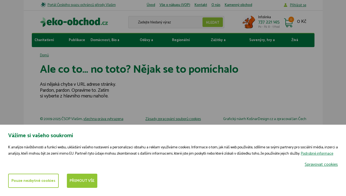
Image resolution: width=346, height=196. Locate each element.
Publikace (77, 40)
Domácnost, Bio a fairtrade (105, 42)
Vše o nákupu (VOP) (175, 5)
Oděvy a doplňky (146, 42)
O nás (215, 5)
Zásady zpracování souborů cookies (173, 119)
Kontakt (201, 5)
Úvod (151, 5)
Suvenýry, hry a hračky (262, 42)
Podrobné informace (317, 154)
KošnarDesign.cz (260, 119)
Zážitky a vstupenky (220, 42)
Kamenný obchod (238, 5)
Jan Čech (299, 119)
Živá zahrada (297, 42)
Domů (44, 55)
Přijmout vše (82, 181)
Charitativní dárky (44, 42)
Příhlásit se (298, 5)
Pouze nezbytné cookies (33, 181)
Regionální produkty (181, 42)
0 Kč (301, 22)
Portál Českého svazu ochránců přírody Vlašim (82, 5)
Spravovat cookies (321, 164)
